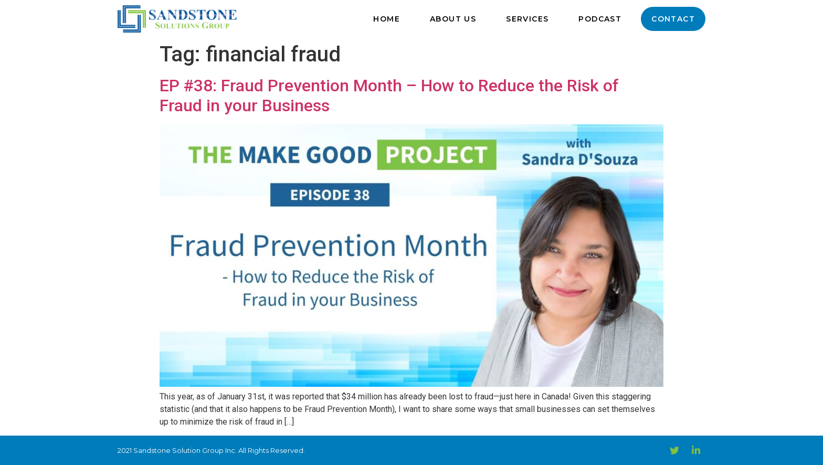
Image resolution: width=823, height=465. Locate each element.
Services (527, 19)
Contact (673, 19)
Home (386, 19)
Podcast (599, 19)
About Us (453, 19)
